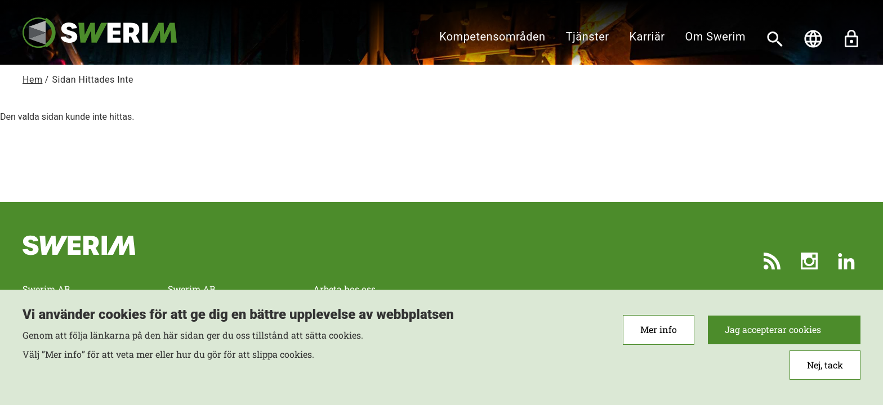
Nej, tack (825, 365)
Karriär (647, 36)
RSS (772, 261)
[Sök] (775, 39)
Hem (32, 79)
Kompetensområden (492, 36)
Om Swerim (715, 36)
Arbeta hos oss (344, 289)
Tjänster (587, 36)
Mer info (658, 330)
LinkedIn (846, 261)
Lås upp (851, 39)
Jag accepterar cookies (773, 330)
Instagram (809, 261)
